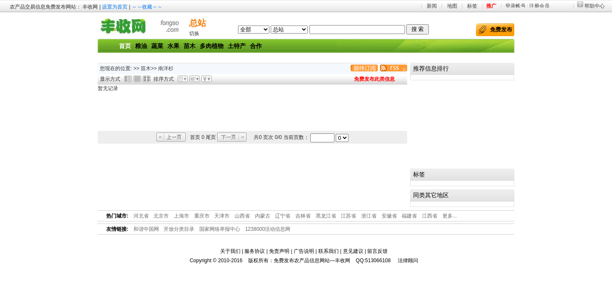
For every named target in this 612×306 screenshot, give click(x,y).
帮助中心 (594, 6)
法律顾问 (408, 261)
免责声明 (279, 251)
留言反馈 (377, 251)
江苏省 (348, 216)
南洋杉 (166, 68)
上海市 (181, 216)
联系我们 (328, 251)
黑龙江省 (326, 216)
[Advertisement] (252, 112)
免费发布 (501, 29)
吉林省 (303, 216)
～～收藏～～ (147, 7)
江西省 (429, 216)
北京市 (161, 216)
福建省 (409, 216)
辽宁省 (282, 216)
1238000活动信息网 (268, 229)
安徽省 (389, 216)
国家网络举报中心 (219, 229)
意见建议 (353, 251)
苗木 (146, 68)
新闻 (432, 6)
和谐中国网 (146, 229)
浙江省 (369, 216)
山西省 (242, 216)
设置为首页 (115, 7)
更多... (449, 216)
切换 (194, 34)
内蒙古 (262, 216)
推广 (491, 6)
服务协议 (254, 251)
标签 (472, 6)
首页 (125, 45)
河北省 (141, 216)
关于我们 (230, 251)
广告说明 (304, 251)
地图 (452, 6)
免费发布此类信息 (374, 79)
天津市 (222, 216)
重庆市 (202, 216)
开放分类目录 (179, 229)
